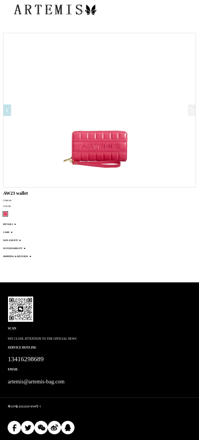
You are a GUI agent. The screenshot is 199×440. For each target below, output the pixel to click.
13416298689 (26, 359)
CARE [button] (8, 232)
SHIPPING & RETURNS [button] (17, 256)
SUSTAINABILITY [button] (14, 248)
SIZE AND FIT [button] (12, 240)
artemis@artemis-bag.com (36, 382)
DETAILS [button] (9, 224)
